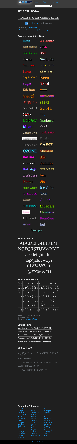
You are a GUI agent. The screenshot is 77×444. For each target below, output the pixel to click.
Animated (35, 409)
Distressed (23, 414)
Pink (33, 426)
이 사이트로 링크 (42, 442)
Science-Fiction (24, 430)
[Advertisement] (8, 37)
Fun (20, 416)
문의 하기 (32, 442)
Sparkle (21, 434)
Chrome (35, 413)
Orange (47, 424)
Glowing (22, 418)
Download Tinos (32, 23)
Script (34, 430)
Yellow (21, 437)
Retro (33, 428)
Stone (46, 434)
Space (47, 432)
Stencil (34, 434)
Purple (47, 426)
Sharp (21, 432)
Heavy (47, 420)
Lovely (46, 30)
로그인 (55, 2)
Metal (21, 424)
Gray (20, 420)
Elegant (28, 30)
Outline (21, 426)
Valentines (35, 435)
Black (47, 409)
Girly (33, 416)
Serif (35, 30)
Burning (47, 411)
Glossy (47, 416)
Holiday (21, 422)
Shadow (48, 430)
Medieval (48, 422)
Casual (21, 413)
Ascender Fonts (31, 27)
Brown (34, 411)
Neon (33, 424)
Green (34, 420)
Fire (46, 414)
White (46, 435)
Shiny (33, 432)
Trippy (21, 435)
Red (20, 428)
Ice (33, 422)
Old (40, 30)
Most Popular (22, 409)
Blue (20, 411)
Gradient (47, 418)
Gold (34, 418)
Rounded (48, 428)
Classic (21, 30)
